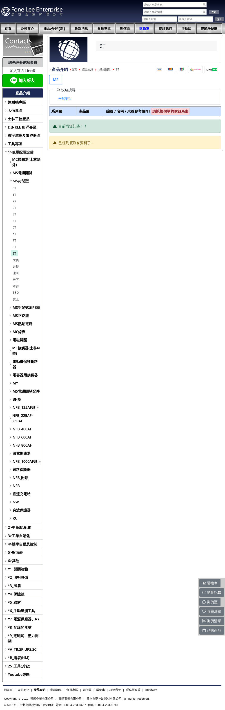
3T (14, 214)
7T (14, 240)
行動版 (186, 28)
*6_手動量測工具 (21, 610)
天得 (16, 266)
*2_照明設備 (18, 577)
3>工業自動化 (19, 535)
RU (15, 518)
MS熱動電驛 (22, 323)
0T (14, 188)
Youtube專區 (19, 674)
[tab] (65, 98)
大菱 (16, 260)
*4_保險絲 (16, 594)
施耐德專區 (17, 102)
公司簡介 (27, 28)
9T (14, 253)
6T (14, 234)
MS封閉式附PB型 (26, 307)
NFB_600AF (22, 437)
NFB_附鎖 (21, 477)
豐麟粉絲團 (209, 28)
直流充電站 (22, 493)
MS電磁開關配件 (26, 391)
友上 (16, 299)
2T (14, 208)
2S (14, 201)
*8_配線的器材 (19, 627)
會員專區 (104, 28)
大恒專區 (15, 110)
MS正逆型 (21, 315)
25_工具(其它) (19, 666)
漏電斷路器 (22, 453)
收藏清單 (211, 611)
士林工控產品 (18, 118)
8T (14, 247)
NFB (16, 485)
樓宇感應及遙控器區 (24, 135)
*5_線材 (14, 602)
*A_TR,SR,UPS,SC (22, 649)
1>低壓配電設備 (20, 152)
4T (14, 221)
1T (14, 194)
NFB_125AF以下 (26, 407)
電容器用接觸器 (25, 375)
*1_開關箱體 (18, 569)
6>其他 (13, 560)
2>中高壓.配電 (19, 527)
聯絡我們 (165, 28)
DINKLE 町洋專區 (22, 127)
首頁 (8, 28)
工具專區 (15, 143)
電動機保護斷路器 (25, 364)
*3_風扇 (14, 585)
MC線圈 (19, 331)
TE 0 (16, 292)
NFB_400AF (22, 429)
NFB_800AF (22, 445)
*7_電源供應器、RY (24, 619)
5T (14, 227)
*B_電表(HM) (18, 657)
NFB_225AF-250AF (22, 418)
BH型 (17, 399)
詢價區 (125, 28)
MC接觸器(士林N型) (26, 351)
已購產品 (211, 630)
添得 (16, 286)
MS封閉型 (21, 181)
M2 (55, 79)
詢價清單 (211, 620)
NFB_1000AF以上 (27, 461)
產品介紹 (87, 69)
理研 (16, 273)
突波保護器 (22, 510)
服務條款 (151, 690)
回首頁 (8, 690)
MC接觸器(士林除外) (26, 162)
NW (16, 502)
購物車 (144, 28)
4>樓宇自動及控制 (22, 544)
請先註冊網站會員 (22, 62)
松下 (16, 279)
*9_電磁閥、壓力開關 (23, 638)
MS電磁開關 (22, 172)
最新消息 (81, 28)
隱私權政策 (133, 690)
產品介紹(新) (54, 29)
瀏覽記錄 (211, 592)
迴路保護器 (22, 469)
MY (15, 383)
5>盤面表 (15, 552)
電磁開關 (20, 339)
